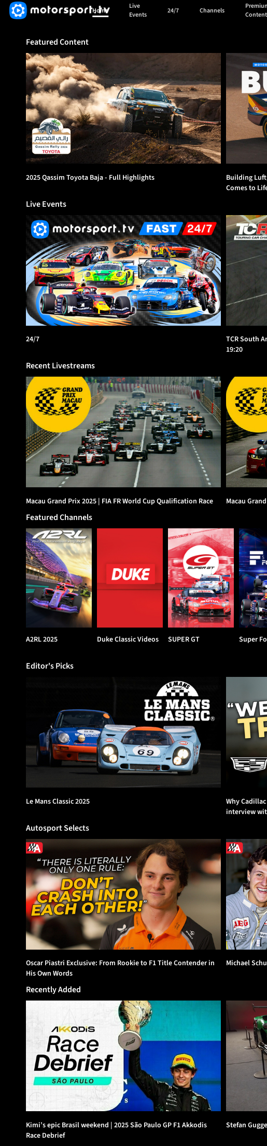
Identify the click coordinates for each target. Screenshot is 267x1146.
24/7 (173, 10)
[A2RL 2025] (59, 578)
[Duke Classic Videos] (130, 578)
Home (100, 10)
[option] (123, 108)
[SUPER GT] (201, 578)
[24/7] (123, 270)
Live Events (138, 10)
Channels (212, 10)
